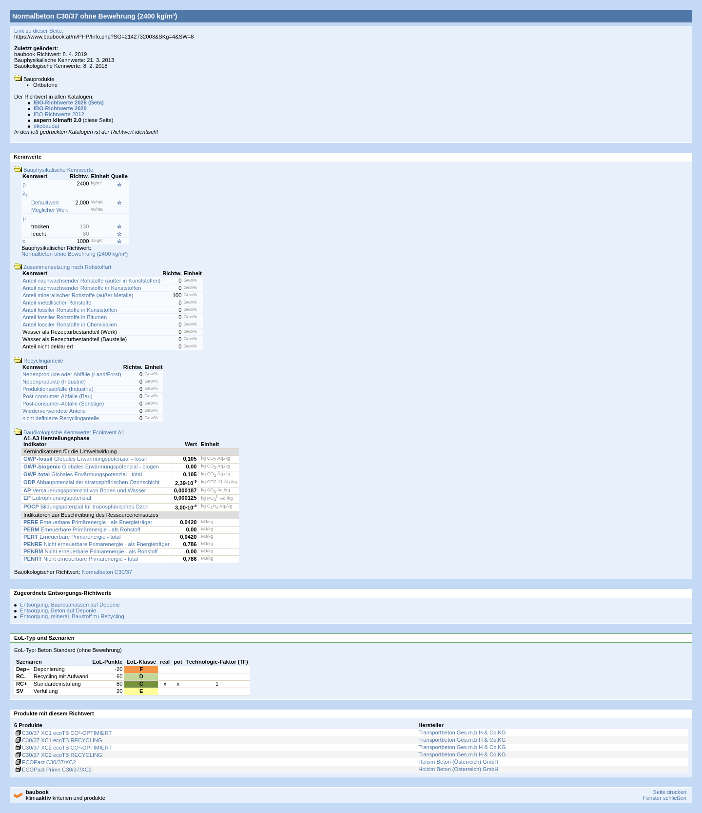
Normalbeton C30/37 (107, 572)
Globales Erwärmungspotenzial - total (82, 474)
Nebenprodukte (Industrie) (54, 382)
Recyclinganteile (38, 361)
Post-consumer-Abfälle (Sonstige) (63, 403)
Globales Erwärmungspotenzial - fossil (85, 459)
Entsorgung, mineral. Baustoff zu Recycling (72, 616)
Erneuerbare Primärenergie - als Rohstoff (81, 529)
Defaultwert (45, 202)
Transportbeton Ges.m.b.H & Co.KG (462, 732)
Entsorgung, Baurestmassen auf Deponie (70, 605)
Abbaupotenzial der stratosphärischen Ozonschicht (91, 482)
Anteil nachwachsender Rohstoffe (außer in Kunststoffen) (91, 281)
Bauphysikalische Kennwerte (53, 170)
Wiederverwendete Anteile (54, 411)
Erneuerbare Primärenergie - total (72, 537)
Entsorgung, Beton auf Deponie (58, 610)
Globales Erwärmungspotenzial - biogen (91, 466)
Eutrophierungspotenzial (57, 498)
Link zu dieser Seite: (38, 31)
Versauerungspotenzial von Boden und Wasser (84, 490)
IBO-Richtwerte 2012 (59, 114)
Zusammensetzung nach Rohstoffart (62, 267)
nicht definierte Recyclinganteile (60, 418)
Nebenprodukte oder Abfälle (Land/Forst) (71, 374)
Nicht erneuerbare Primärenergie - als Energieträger (96, 544)
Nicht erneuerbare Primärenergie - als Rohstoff (90, 551)
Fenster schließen (664, 798)
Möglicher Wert (49, 210)
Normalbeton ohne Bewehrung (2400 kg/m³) (74, 254)
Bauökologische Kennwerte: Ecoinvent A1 (69, 432)
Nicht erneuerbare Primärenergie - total (80, 559)
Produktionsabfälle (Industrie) (58, 389)
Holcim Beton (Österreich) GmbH (458, 762)
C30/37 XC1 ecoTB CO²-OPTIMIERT (63, 733)
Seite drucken (669, 792)
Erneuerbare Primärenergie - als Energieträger (87, 522)
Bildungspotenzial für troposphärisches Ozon (86, 506)
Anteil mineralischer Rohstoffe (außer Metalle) (77, 295)
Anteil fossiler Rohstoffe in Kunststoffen (69, 310)
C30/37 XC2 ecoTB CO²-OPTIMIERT (63, 748)
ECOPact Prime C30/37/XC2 (53, 769)
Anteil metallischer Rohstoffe (57, 302)
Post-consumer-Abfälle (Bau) (57, 396)
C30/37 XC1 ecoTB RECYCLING (58, 740)
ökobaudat (46, 126)
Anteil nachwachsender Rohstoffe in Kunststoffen (81, 288)
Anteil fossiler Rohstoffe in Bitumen (64, 317)
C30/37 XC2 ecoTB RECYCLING (58, 755)
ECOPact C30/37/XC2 (45, 762)
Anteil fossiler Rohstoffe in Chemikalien (69, 324)
